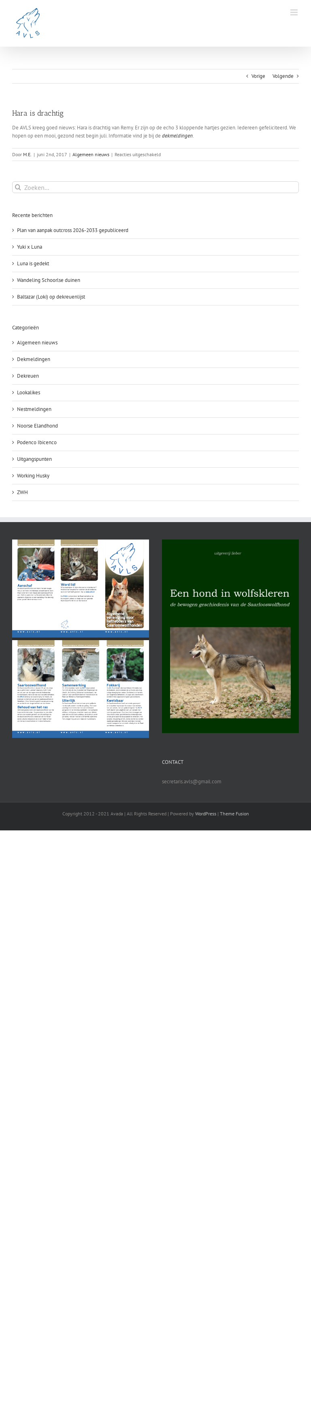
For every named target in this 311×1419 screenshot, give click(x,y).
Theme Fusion (234, 814)
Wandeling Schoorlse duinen (48, 280)
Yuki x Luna (29, 246)
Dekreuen (28, 375)
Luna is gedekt (33, 263)
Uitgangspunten (34, 459)
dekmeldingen (177, 135)
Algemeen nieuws (90, 154)
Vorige (258, 76)
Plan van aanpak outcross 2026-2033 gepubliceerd (72, 230)
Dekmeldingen (33, 359)
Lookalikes (28, 392)
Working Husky (33, 475)
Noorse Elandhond (37, 425)
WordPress (205, 814)
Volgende (283, 76)
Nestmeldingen (34, 409)
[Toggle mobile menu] (294, 12)
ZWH (22, 492)
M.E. (27, 154)
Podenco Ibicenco (37, 442)
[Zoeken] (18, 187)
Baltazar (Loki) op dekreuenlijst (51, 296)
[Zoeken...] (155, 187)
